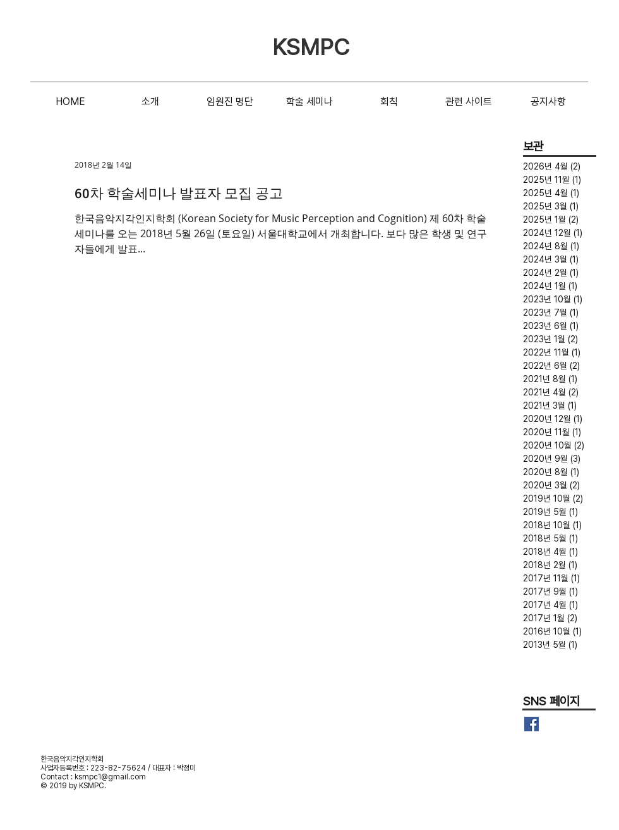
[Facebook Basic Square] (531, 724)
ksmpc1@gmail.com (110, 776)
